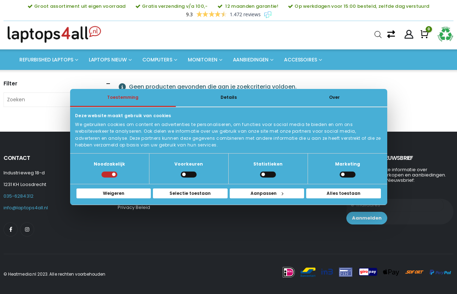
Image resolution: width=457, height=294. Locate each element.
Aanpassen (267, 193)
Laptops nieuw (108, 59)
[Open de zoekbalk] (378, 34)
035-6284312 (18, 196)
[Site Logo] (56, 34)
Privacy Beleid (134, 207)
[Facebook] (11, 229)
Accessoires (300, 59)
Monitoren (202, 59)
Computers (157, 59)
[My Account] (409, 35)
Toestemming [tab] (122, 97)
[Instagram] (27, 229)
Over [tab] (334, 97)
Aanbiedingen (251, 59)
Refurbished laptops (46, 59)
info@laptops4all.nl (26, 207)
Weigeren (113, 193)
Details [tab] (229, 97)
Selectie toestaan (190, 193)
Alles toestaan (343, 193)
